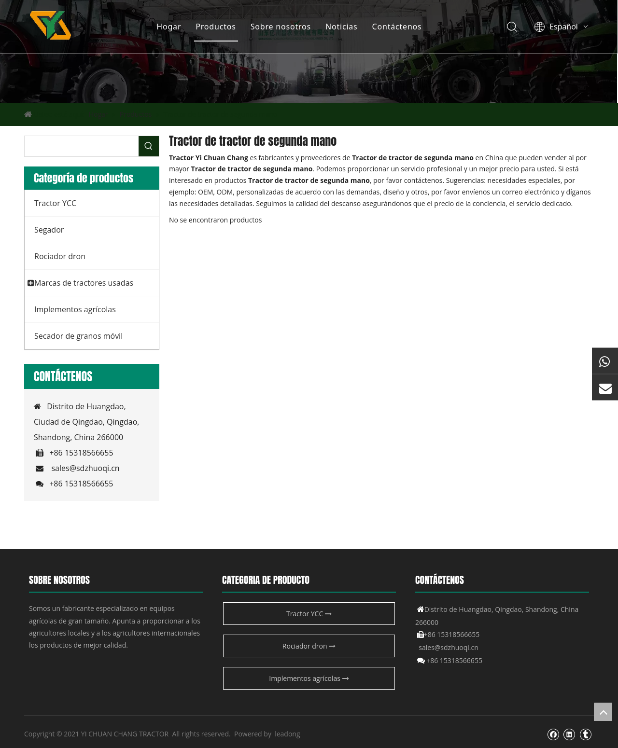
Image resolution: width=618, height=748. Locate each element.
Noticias (341, 26)
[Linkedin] (569, 734)
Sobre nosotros (280, 26)
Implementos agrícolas (309, 678)
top (603, 712)
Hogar (168, 26)
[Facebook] (553, 734)
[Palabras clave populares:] (149, 146)
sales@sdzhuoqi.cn (85, 468)
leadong (287, 733)
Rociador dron (309, 646)
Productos (216, 26)
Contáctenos (396, 26)
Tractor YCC (309, 613)
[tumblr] (585, 734)
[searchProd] (82, 146)
